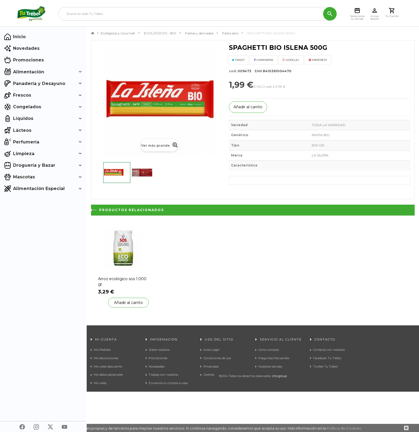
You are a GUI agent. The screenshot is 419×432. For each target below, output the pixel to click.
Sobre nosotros (159, 350)
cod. (233, 71)
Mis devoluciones (106, 358)
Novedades (156, 366)
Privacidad (211, 366)
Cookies (208, 375)
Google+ (290, 60)
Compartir (263, 60)
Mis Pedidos (102, 350)
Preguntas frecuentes (273, 358)
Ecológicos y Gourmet (118, 33)
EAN (257, 71)
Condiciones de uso (217, 358)
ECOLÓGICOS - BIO (160, 33)
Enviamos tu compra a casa (168, 383)
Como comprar (268, 350)
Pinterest (318, 60)
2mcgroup (279, 416)
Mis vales (100, 383)
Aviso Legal (211, 350)
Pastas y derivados (199, 33)
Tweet (238, 60)
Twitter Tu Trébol (325, 366)
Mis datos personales (108, 375)
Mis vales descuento (108, 366)
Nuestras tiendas (270, 366)
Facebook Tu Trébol (327, 358)
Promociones (158, 358)
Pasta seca (230, 33)
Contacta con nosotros (329, 350)
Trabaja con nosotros (163, 375)
